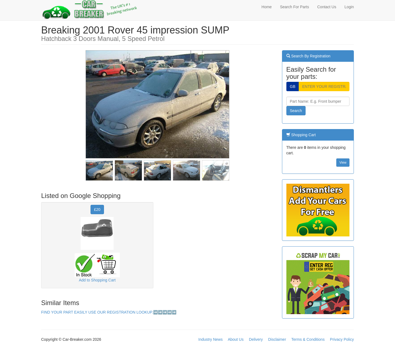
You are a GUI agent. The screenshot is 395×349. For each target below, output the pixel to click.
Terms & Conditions (308, 339)
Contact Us (326, 7)
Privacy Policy (342, 339)
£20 (97, 209)
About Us (236, 339)
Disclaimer (277, 339)
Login (349, 7)
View (342, 162)
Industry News (210, 339)
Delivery (256, 339)
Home (266, 7)
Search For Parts (294, 7)
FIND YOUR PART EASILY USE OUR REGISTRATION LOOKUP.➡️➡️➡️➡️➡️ (108, 312)
